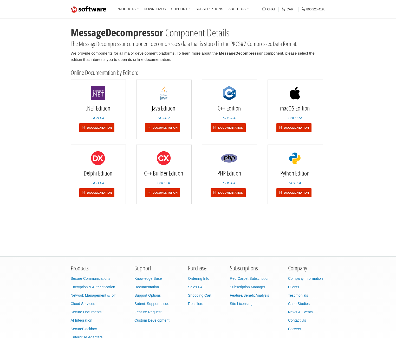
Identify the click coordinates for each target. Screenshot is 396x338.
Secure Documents (86, 312)
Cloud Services (83, 304)
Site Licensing (241, 304)
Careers (294, 329)
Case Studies (299, 304)
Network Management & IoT (93, 295)
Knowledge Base (148, 278)
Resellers (195, 304)
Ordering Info (198, 278)
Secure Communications (91, 278)
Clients (293, 287)
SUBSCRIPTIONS (209, 9)
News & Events (300, 312)
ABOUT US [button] (236, 9)
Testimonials (298, 295)
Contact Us (297, 320)
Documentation (146, 287)
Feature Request (147, 312)
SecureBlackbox (84, 329)
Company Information (305, 278)
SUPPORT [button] (179, 9)
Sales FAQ (196, 287)
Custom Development (152, 320)
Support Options (147, 295)
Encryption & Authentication (93, 287)
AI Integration (81, 320)
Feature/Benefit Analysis (249, 295)
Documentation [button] (97, 127)
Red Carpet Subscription (250, 278)
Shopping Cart (199, 295)
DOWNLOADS (155, 9)
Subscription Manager (247, 287)
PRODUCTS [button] (126, 9)
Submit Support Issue (151, 304)
